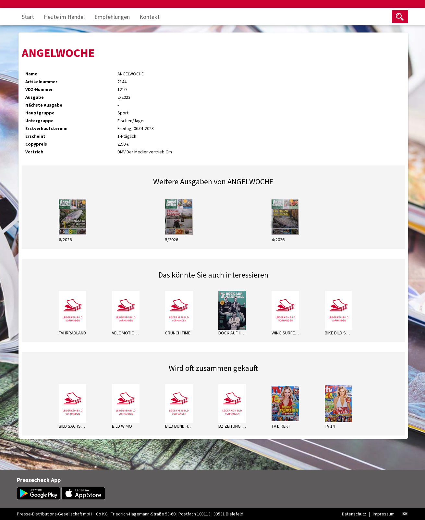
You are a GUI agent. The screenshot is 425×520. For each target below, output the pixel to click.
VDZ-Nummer (39, 89)
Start (28, 16)
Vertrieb (34, 152)
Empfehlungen (112, 16)
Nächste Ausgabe (43, 105)
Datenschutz (354, 514)
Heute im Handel (64, 16)
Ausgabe (34, 97)
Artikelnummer (41, 81)
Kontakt (150, 16)
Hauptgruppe (40, 113)
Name (31, 74)
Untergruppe (39, 121)
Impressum (384, 514)
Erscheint (35, 136)
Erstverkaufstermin (46, 128)
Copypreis (36, 144)
